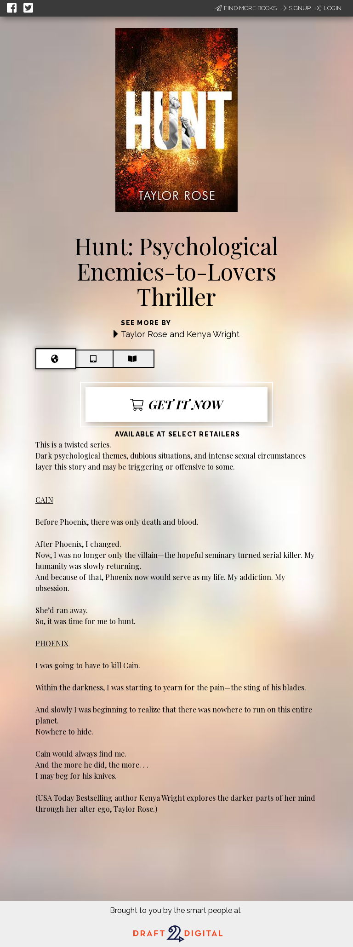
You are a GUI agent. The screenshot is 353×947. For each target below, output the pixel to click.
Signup (296, 8)
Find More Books (246, 8)
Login (328, 8)
